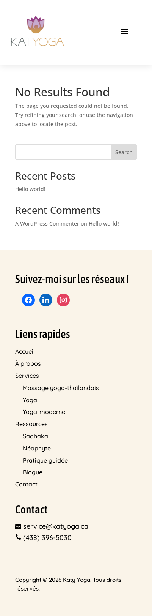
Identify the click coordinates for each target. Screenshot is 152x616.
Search (124, 152)
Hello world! (30, 189)
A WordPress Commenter (47, 223)
